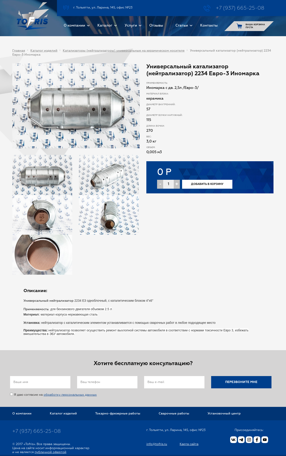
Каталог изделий (43, 50)
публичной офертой (50, 452)
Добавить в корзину (207, 184)
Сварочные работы (174, 413)
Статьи (181, 25)
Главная (18, 50)
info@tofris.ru (156, 444)
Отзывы (156, 25)
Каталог (104, 25)
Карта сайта (189, 444)
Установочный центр (224, 413)
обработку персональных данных (70, 394)
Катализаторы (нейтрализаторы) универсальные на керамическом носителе (124, 50)
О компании (74, 25)
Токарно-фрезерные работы (117, 413)
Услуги (131, 25)
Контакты (209, 25)
